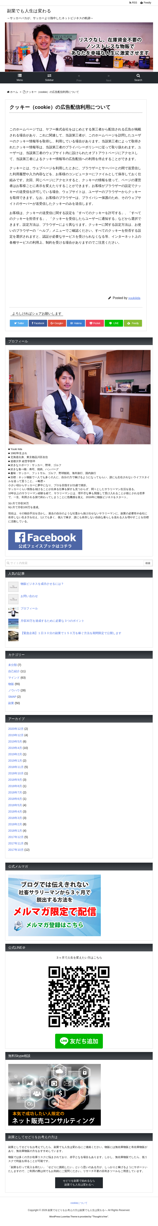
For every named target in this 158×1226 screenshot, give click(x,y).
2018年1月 (15, 830)
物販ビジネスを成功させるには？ (42, 583)
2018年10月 (16, 773)
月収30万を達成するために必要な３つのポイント (52, 620)
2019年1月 (15, 760)
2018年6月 (15, 798)
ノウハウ (14, 690)
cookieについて (79, 1203)
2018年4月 (15, 811)
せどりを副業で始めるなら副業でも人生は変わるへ (79, 1182)
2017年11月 (16, 843)
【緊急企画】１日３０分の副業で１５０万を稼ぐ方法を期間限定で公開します (71, 633)
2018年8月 (15, 786)
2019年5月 (15, 741)
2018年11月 (16, 767)
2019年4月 (15, 747)
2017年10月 (16, 849)
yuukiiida (134, 298)
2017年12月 (16, 837)
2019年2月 (15, 754)
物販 (11, 684)
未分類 (12, 665)
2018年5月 (15, 805)
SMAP (12, 696)
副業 (11, 703)
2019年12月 (16, 735)
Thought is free (100, 1216)
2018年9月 (15, 779)
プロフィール (29, 608)
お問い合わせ (29, 596)
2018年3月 (15, 818)
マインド (14, 677)
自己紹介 (14, 671)
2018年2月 (15, 824)
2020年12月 (16, 728)
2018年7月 (15, 792)
